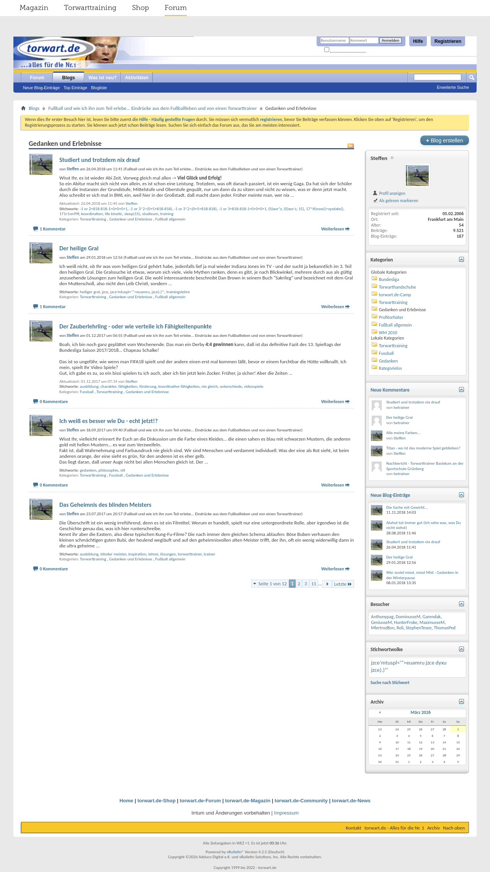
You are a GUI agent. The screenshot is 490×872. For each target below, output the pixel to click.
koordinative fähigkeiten (178, 386)
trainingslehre (178, 291)
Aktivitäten (137, 77)
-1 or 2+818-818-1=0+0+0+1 (103, 208)
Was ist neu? (102, 77)
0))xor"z (275, 208)
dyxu (441, 662)
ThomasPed (445, 627)
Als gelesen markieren (395, 200)
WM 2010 (388, 332)
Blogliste (99, 87)
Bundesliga (389, 279)
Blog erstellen (444, 140)
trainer (209, 554)
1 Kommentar (53, 229)
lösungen (168, 554)
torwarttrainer (190, 554)
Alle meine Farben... (403, 432)
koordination (92, 213)
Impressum (286, 813)
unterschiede (231, 386)
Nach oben (454, 828)
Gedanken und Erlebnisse (130, 219)
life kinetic (113, 213)
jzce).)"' (158, 291)
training (166, 213)
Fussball (87, 391)
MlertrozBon (382, 627)
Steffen (131, 203)
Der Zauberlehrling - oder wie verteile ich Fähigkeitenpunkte (135, 326)
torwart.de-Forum (200, 800)
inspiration (137, 554)
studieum (150, 213)
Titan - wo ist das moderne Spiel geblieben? (423, 448)
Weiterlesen (332, 229)
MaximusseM (432, 622)
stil (122, 470)
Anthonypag (382, 616)
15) (301, 208)
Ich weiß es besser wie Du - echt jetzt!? (108, 421)
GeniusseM (381, 622)
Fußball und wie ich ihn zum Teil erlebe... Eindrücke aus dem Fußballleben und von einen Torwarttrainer (152, 108)
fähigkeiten (127, 386)
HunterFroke (405, 622)
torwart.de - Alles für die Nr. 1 (394, 828)
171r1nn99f (69, 213)
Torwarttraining (90, 7)
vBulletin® (235, 851)
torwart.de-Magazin (247, 800)
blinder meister (113, 554)
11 (313, 583)
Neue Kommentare (390, 390)
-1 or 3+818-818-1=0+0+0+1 (242, 208)
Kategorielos (390, 368)
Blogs (68, 77)
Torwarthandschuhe (397, 287)
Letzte (343, 584)
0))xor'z (290, 208)
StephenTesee (419, 627)
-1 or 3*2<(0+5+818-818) (195, 208)
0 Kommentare (54, 401)
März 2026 (421, 712)
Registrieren (447, 41)
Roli (400, 627)
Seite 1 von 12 (272, 583)
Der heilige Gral (78, 248)
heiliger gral (90, 291)
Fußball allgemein (170, 219)
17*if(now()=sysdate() (324, 208)
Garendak (432, 616)
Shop (140, 7)
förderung (148, 386)
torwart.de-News (351, 800)
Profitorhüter (391, 317)
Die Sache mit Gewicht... (407, 507)
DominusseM (408, 616)
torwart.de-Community (301, 800)
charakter (108, 386)
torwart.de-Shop (156, 800)
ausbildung (89, 386)
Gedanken (388, 361)
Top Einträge (75, 87)
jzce (105, 291)
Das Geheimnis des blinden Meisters (105, 504)
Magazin (34, 7)
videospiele (253, 386)
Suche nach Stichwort (390, 682)
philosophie (108, 470)
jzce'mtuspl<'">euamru (130, 291)
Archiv (433, 828)
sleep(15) (132, 213)
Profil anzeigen (388, 193)
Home (126, 800)
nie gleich (209, 386)
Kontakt (353, 828)
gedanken (88, 470)
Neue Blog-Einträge (41, 87)
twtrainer (402, 407)
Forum (176, 7)
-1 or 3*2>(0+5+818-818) (150, 208)
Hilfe (418, 41)
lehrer (153, 554)
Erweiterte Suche (453, 87)
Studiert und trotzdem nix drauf (99, 159)
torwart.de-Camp (395, 294)
